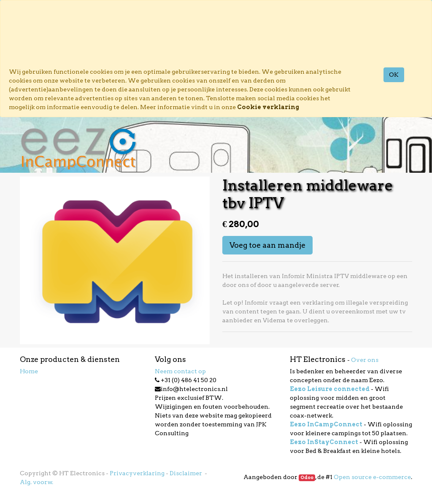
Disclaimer (186, 473)
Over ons (364, 359)
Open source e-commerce (372, 477)
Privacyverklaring (137, 473)
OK (394, 74)
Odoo (306, 477)
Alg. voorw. (36, 482)
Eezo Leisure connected (330, 389)
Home (29, 371)
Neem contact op (180, 371)
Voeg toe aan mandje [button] (267, 245)
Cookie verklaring (268, 107)
